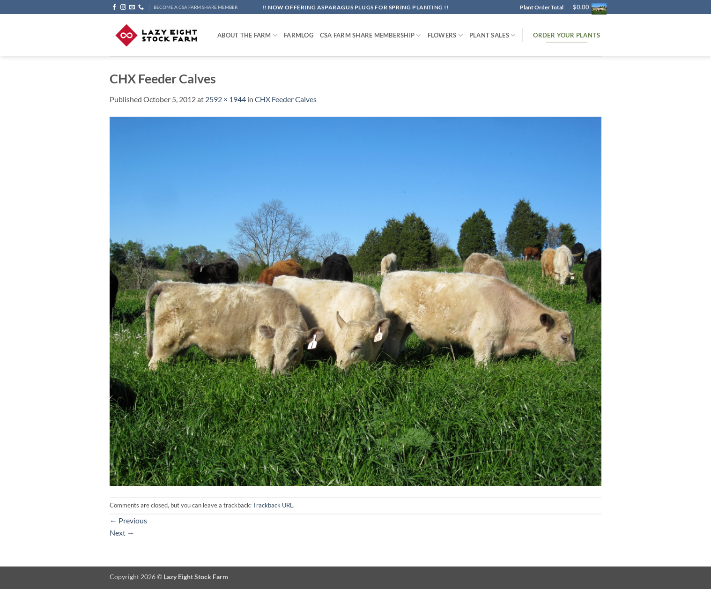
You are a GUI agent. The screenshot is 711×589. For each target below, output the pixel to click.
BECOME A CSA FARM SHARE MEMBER (195, 7)
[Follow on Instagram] (123, 7)
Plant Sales (492, 35)
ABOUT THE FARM (247, 35)
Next (122, 532)
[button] (587, 7)
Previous (128, 520)
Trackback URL (273, 505)
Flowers (445, 35)
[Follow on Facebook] (114, 7)
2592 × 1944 (225, 99)
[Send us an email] (132, 7)
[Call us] (141, 7)
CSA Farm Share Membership (370, 35)
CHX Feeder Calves (286, 99)
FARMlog (298, 35)
